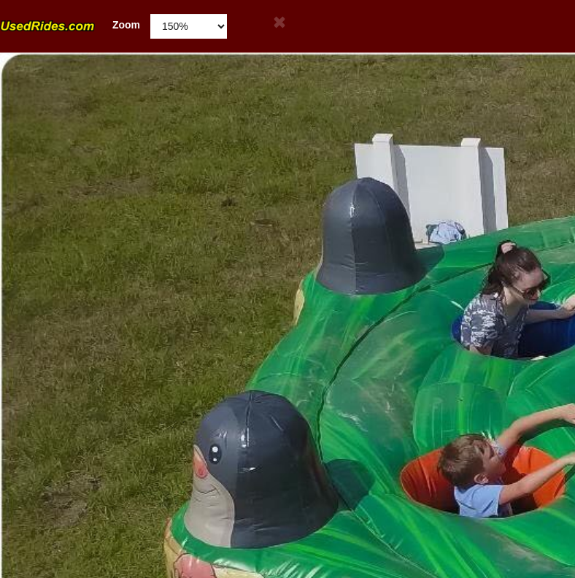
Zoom (70, 25)
